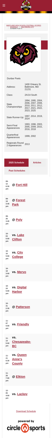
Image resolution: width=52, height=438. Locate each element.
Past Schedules (17, 170)
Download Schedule (26, 411)
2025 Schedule (16, 162)
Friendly (23, 324)
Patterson (23, 307)
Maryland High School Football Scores (23, 25)
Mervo (21, 272)
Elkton (20, 376)
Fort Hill (21, 184)
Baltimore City (27, 27)
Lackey (22, 394)
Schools (14, 27)
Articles (37, 162)
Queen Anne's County (19, 359)
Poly (19, 219)
